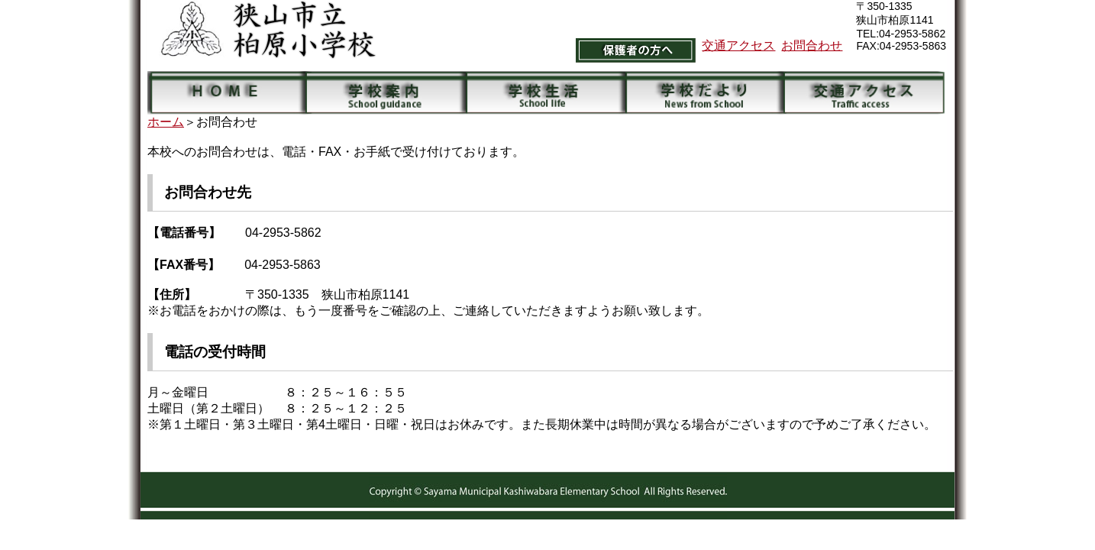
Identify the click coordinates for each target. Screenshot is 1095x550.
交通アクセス (738, 45)
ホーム (165, 121)
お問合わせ (811, 45)
